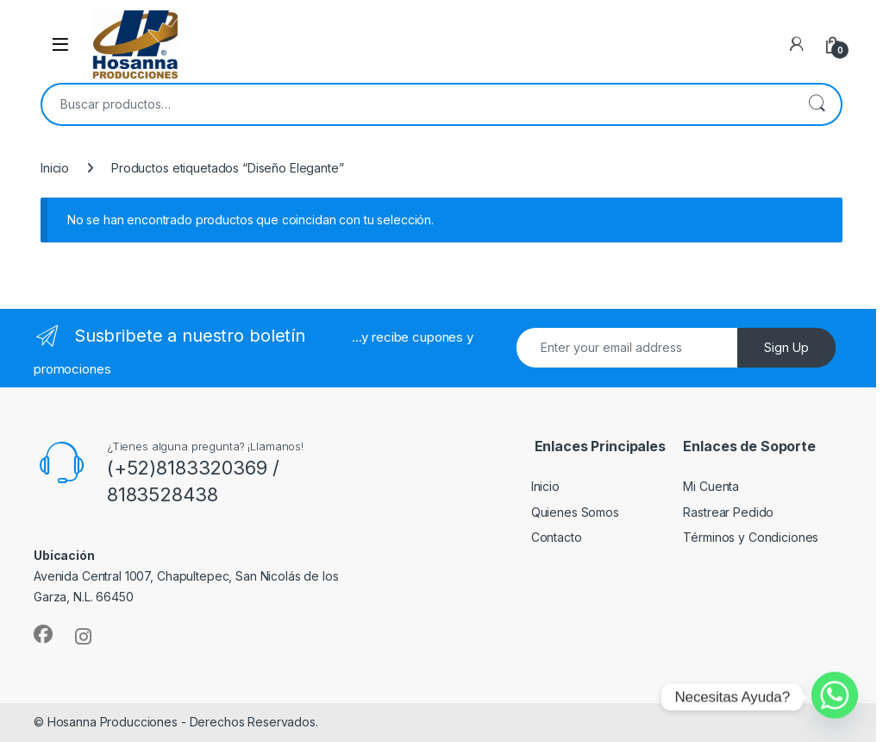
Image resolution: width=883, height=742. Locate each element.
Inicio (55, 167)
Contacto (556, 537)
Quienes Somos (575, 512)
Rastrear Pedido (728, 512)
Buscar (816, 104)
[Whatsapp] (834, 697)
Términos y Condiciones (750, 537)
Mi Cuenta (711, 486)
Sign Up (786, 347)
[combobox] (417, 104)
